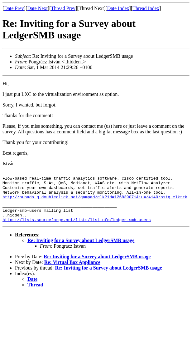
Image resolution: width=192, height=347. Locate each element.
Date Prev (14, 8)
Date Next (37, 8)
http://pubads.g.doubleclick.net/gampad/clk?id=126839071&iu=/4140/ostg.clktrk (94, 202)
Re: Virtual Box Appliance (72, 271)
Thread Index (145, 8)
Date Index (118, 8)
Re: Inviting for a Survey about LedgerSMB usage (80, 249)
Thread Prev (63, 8)
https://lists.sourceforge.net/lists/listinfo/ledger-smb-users (76, 229)
